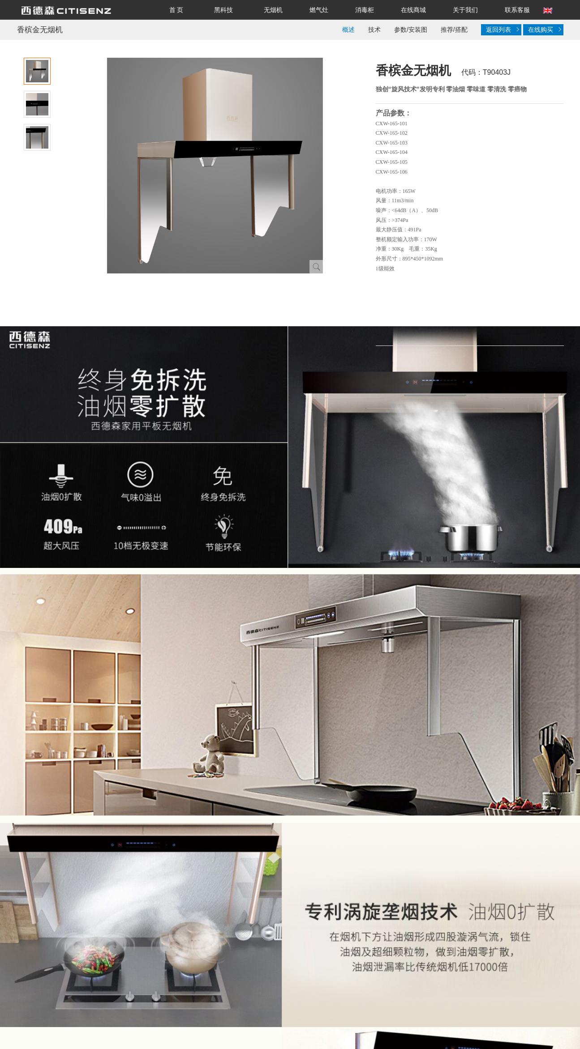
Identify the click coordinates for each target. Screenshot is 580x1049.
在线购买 (544, 29)
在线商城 (413, 9)
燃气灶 (318, 9)
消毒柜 (364, 9)
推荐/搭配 (454, 29)
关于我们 (465, 9)
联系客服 (517, 9)
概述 (348, 29)
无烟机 (273, 9)
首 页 (176, 9)
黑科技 (223, 9)
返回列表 (501, 29)
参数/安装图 (410, 29)
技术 (374, 29)
